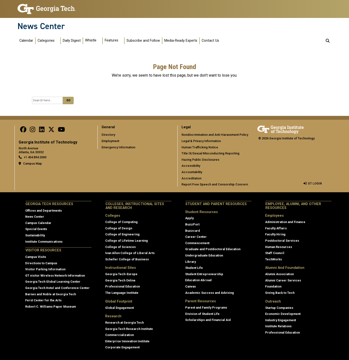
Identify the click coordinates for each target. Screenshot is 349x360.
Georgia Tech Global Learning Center (52, 281)
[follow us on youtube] (61, 130)
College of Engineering (122, 234)
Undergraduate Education (204, 255)
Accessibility (191, 166)
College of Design (118, 228)
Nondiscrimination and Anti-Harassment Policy (215, 134)
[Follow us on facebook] (23, 130)
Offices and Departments (43, 210)
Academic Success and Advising (209, 293)
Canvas (190, 286)
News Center (41, 26)
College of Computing (121, 222)
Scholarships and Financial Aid (208, 320)
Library (190, 262)
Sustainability (35, 235)
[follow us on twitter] (51, 130)
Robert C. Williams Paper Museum (50, 306)
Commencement (197, 243)
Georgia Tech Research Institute (129, 329)
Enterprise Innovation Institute (127, 341)
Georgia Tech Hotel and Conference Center (57, 288)
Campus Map (32, 163)
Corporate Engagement (122, 347)
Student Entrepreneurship (204, 274)
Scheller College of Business (127, 259)
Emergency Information (118, 147)
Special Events (36, 229)
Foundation (273, 286)
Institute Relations (278, 326)
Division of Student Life (202, 314)
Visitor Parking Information (45, 269)
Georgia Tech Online (120, 280)
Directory (108, 134)
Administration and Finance (285, 222)
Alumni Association (279, 274)
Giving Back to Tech (279, 293)
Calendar (26, 41)
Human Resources (278, 247)
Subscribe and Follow (143, 41)
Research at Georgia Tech (124, 322)
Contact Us (210, 41)
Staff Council (274, 253)
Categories (46, 41)
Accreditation (191, 178)
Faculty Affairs (276, 228)
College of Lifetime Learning (126, 240)
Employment (110, 141)
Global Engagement (119, 308)
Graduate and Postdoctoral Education (212, 249)
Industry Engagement (280, 320)
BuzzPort (192, 224)
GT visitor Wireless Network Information (55, 275)
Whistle (90, 40)
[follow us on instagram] (32, 130)
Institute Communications (44, 241)
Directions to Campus (41, 263)
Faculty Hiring (275, 234)
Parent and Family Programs (206, 307)
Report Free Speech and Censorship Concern (215, 184)
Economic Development (283, 314)
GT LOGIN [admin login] (315, 183)
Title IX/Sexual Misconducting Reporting (210, 153)
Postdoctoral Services (282, 240)
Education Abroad (198, 280)
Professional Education (122, 286)
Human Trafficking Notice (200, 147)
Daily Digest (72, 41)
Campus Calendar (38, 223)
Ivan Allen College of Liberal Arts (130, 253)
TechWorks (273, 259)
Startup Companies (279, 308)
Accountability (192, 172)
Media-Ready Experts (180, 41)
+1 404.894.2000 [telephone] (35, 157)
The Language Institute (121, 293)
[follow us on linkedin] (41, 130)
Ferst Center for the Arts (43, 300)
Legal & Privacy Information (201, 141)
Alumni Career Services (283, 280)
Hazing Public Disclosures (200, 159)
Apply (189, 218)
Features (111, 40)
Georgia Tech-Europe (121, 274)
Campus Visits (35, 257)
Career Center (196, 237)
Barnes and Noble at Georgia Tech (50, 294)
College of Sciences (120, 247)
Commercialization (119, 335)
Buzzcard (192, 230)
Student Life (194, 268)
